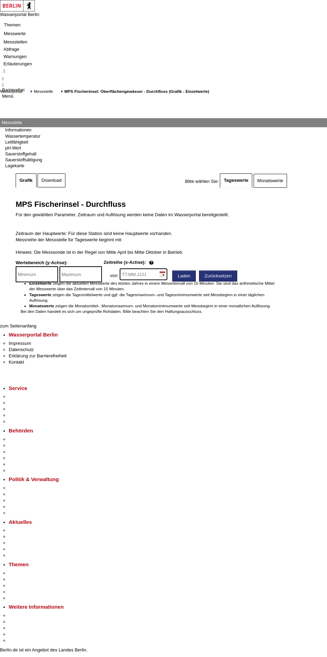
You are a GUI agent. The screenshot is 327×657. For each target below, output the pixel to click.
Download (51, 180)
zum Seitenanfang (18, 325)
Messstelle (43, 91)
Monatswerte (270, 180)
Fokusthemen (22, 573)
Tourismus (19, 621)
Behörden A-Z (23, 439)
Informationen (18, 130)
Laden (184, 275)
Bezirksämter (22, 451)
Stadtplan (18, 640)
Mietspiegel (20, 591)
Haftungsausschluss (183, 311)
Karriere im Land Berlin (32, 494)
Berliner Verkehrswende (33, 579)
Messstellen (15, 41)
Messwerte (15, 33)
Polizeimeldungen (27, 536)
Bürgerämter (21, 458)
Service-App (21, 396)
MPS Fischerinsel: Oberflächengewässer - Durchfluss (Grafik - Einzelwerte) (136, 91)
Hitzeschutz (20, 555)
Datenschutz (21, 349)
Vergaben (18, 513)
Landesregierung (26, 487)
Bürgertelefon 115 (27, 409)
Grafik (26, 180)
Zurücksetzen (218, 275)
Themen (12, 24)
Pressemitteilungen (28, 530)
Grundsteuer (21, 598)
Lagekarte (14, 165)
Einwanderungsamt (28, 470)
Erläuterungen (17, 63)
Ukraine (16, 549)
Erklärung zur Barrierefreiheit (37, 355)
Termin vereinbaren (28, 402)
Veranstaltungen (25, 542)
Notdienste (19, 415)
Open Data (20, 506)
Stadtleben (19, 634)
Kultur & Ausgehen (27, 615)
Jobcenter (19, 464)
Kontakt (16, 362)
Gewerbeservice (25, 421)
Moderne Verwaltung (29, 585)
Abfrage (11, 49)
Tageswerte (236, 180)
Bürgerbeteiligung (26, 500)
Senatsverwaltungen (29, 445)
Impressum (20, 343)
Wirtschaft (19, 628)
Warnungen (15, 56)
